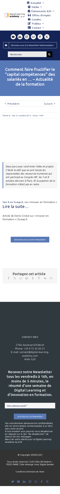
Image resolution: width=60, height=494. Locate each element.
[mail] (33, 36)
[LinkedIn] (27, 278)
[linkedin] (20, 36)
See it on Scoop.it (13, 201)
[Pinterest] (39, 278)
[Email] (51, 278)
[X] (15, 278)
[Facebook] (9, 278)
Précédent (13, 103)
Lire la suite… (16, 206)
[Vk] (45, 278)
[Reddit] (21, 278)
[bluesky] (12, 481)
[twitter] (46, 36)
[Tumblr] (33, 278)
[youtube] (13, 36)
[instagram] (26, 36)
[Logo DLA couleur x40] (15, 14)
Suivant (48, 103)
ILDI (33, 359)
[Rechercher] (27, 54)
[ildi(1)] (30, 308)
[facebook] (40, 36)
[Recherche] (49, 54)
